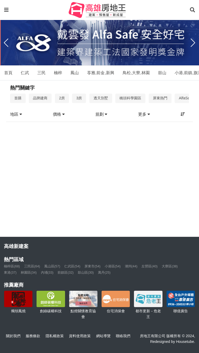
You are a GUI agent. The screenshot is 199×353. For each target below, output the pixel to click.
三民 (41, 73)
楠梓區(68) (12, 266)
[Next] (192, 43)
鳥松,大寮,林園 (136, 73)
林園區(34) (29, 272)
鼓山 (162, 73)
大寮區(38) (170, 266)
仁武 (25, 73)
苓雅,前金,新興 (100, 73)
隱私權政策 (55, 336)
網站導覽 (103, 336)
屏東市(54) (92, 266)
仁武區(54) (72, 266)
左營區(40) (149, 266)
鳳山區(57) (52, 266)
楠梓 (58, 73)
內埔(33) (47, 272)
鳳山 (74, 73)
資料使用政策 (80, 336)
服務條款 (33, 336)
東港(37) (10, 272)
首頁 (8, 73)
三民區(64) (32, 266)
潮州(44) (131, 266)
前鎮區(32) (66, 272)
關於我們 (13, 336)
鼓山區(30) (86, 272)
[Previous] (6, 43)
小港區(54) (113, 266)
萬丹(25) (104, 272)
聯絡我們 (123, 336)
